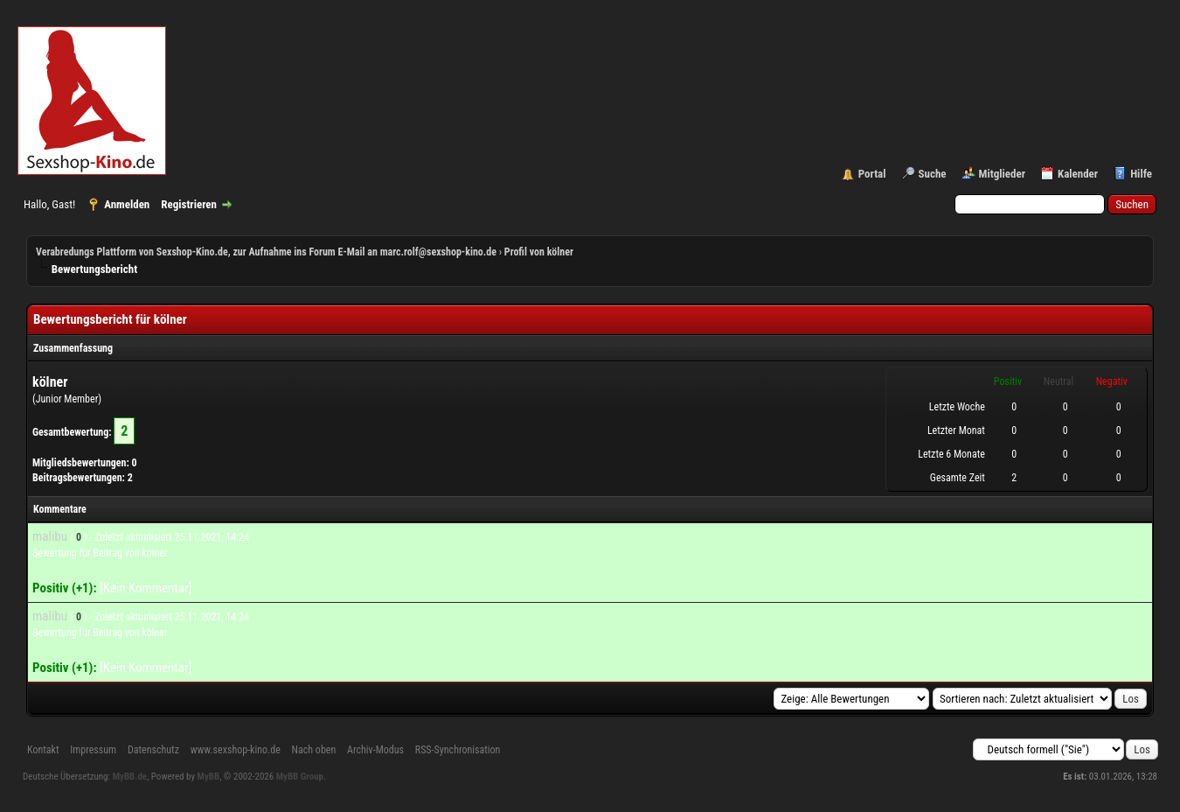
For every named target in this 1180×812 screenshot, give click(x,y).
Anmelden (126, 204)
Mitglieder (1002, 173)
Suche (933, 173)
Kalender (1078, 173)
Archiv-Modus (375, 750)
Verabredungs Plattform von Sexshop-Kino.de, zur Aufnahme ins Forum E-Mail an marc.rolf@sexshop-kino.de (266, 252)
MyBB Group (299, 776)
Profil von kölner (538, 252)
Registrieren (189, 204)
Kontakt (43, 750)
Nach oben (314, 750)
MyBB (209, 776)
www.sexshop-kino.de (236, 750)
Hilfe (1141, 173)
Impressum (93, 750)
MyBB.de (130, 776)
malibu (49, 536)
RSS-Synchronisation (458, 750)
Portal (872, 173)
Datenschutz (153, 750)
